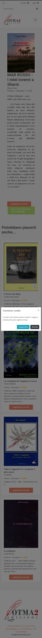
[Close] (38, 310)
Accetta (35, 327)
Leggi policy (23, 327)
